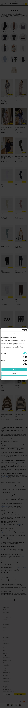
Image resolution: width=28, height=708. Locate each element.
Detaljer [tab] (14, 333)
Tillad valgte (13, 373)
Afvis (14, 377)
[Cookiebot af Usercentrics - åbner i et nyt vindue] (22, 330)
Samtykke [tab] (5, 333)
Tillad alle (14, 369)
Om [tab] (23, 333)
